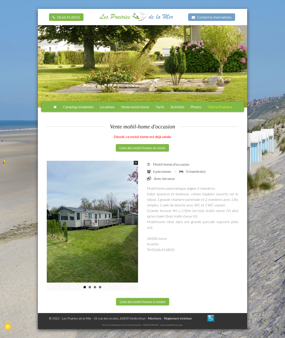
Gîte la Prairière (220, 107)
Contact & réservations (212, 17)
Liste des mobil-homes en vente (142, 148)
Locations (107, 107)
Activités (177, 107)
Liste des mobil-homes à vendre (143, 302)
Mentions (154, 318)
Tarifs (159, 107)
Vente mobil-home (135, 107)
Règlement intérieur (178, 318)
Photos (196, 107)
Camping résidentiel (78, 107)
